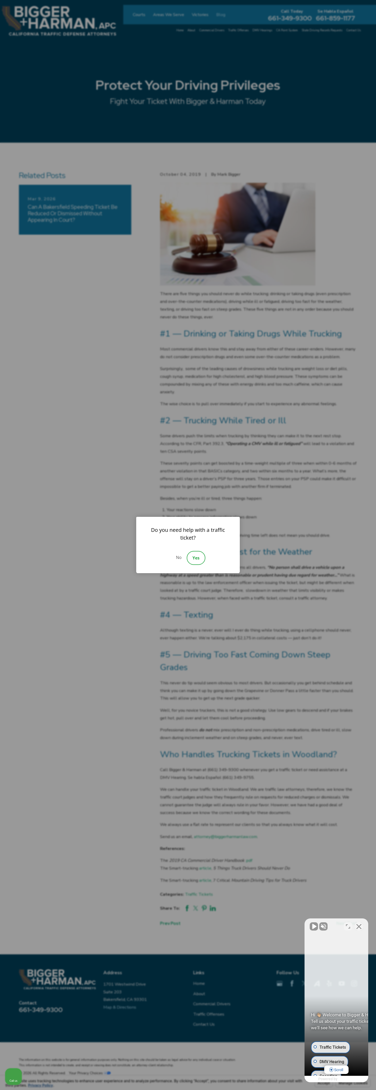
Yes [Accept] (195, 558)
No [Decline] (179, 557)
